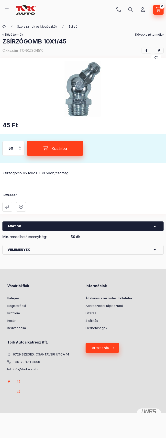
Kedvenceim (16, 328)
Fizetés (91, 313)
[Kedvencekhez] (156, 58)
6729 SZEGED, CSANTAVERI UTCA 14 (41, 354)
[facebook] (146, 50)
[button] (83, 89)
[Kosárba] (55, 148)
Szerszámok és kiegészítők (37, 26)
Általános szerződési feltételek (109, 298)
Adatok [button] (14, 226)
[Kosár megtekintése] (158, 10)
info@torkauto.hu (26, 369)
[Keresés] (130, 10)
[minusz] (20, 152)
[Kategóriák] (6, 9)
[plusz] (20, 144)
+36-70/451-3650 (118, 9)
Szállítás (92, 321)
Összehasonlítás (7, 207)
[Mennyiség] (11, 148)
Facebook (9, 381)
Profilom (13, 313)
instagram (18, 381)
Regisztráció (16, 306)
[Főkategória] (4, 26)
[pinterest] (159, 50)
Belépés (13, 298)
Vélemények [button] (19, 249)
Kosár (11, 321)
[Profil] (143, 10)
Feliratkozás (100, 348)
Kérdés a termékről (21, 207)
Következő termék (148, 34)
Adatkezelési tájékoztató (104, 306)
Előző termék (14, 34)
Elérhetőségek (96, 328)
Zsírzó (72, 26)
